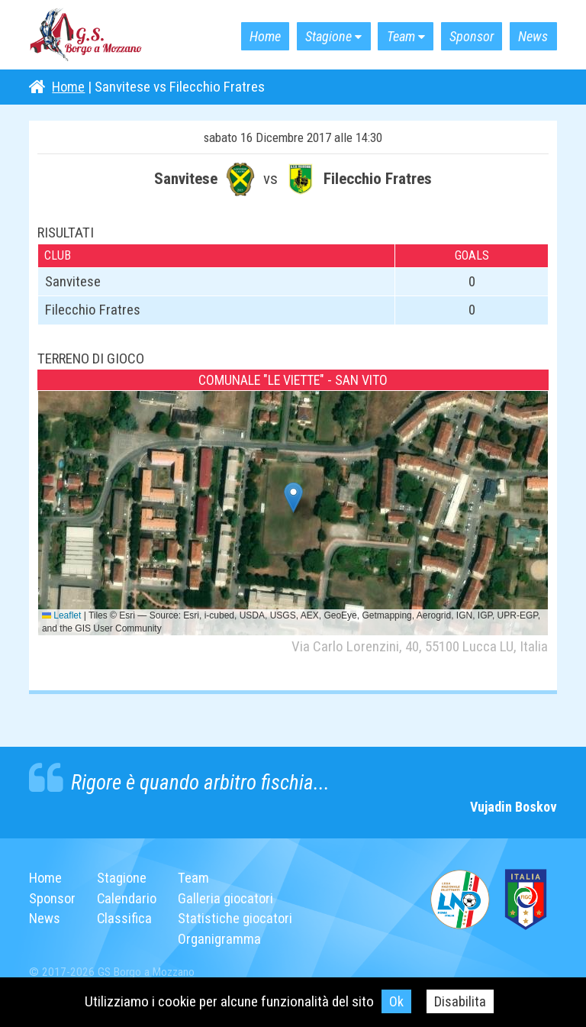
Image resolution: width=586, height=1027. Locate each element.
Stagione (305, 36)
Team (384, 36)
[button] (293, 497)
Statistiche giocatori (239, 918)
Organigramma (222, 939)
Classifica (126, 918)
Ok (396, 1001)
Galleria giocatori (229, 898)
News (530, 36)
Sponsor (462, 36)
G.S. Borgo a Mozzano (86, 35)
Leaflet (61, 615)
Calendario (128, 898)
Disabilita (460, 1001)
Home (234, 36)
